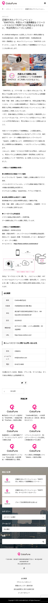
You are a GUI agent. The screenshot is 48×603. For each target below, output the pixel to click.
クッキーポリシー (24, 593)
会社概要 (24, 578)
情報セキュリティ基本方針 (24, 585)
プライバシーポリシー (24, 582)
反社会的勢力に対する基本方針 (24, 589)
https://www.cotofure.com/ (23, 335)
